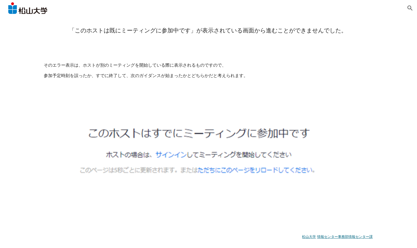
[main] (208, 30)
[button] (410, 8)
